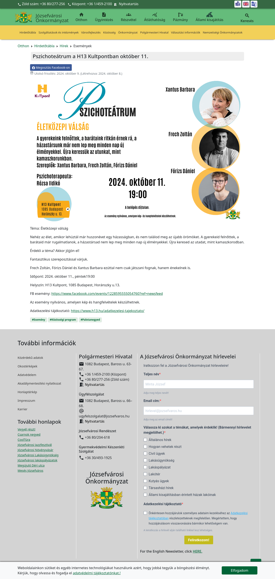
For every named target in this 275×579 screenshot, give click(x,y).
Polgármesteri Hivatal (154, 32)
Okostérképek (27, 366)
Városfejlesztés (91, 32)
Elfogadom (239, 570)
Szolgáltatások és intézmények (59, 32)
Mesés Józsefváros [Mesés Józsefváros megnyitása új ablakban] (30, 470)
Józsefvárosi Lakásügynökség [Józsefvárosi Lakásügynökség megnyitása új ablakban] (38, 455)
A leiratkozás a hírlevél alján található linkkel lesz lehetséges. (178, 530)
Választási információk (185, 32)
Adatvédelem (27, 375)
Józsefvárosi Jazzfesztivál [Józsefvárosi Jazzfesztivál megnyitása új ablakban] (35, 445)
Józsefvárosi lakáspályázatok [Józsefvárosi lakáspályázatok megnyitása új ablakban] (37, 460)
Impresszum (26, 401)
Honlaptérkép (27, 392)
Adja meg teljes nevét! (156, 392)
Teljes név (151, 374)
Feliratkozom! (198, 540)
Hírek (64, 46)
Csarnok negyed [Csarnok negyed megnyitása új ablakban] (29, 434)
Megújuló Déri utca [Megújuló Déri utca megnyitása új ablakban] (31, 465)
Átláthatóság (154, 17)
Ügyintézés (104, 17)
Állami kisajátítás (209, 17)
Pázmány (180, 17)
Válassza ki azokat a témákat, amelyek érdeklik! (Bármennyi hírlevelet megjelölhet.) (197, 430)
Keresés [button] (247, 18)
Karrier (22, 409)
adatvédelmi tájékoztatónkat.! (97, 573)
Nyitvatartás (128, 4)
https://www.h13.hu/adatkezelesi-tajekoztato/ (107, 310)
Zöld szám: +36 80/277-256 (42, 4)
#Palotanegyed (90, 319)
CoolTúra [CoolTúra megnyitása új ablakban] (24, 440)
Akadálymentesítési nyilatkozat (39, 383)
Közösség (109, 32)
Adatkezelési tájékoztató (163, 504)
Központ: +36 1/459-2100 (92, 4)
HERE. (197, 551)
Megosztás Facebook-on (51, 67)
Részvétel (128, 17)
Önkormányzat (128, 32)
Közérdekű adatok (30, 358)
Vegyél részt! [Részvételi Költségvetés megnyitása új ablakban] (26, 429)
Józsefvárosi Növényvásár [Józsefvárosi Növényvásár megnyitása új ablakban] (35, 450)
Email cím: (152, 401)
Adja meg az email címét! (158, 419)
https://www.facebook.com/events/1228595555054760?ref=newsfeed (107, 293)
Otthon (81, 17)
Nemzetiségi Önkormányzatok (223, 32)
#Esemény (38, 319)
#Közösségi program (63, 319)
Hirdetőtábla (28, 32)
